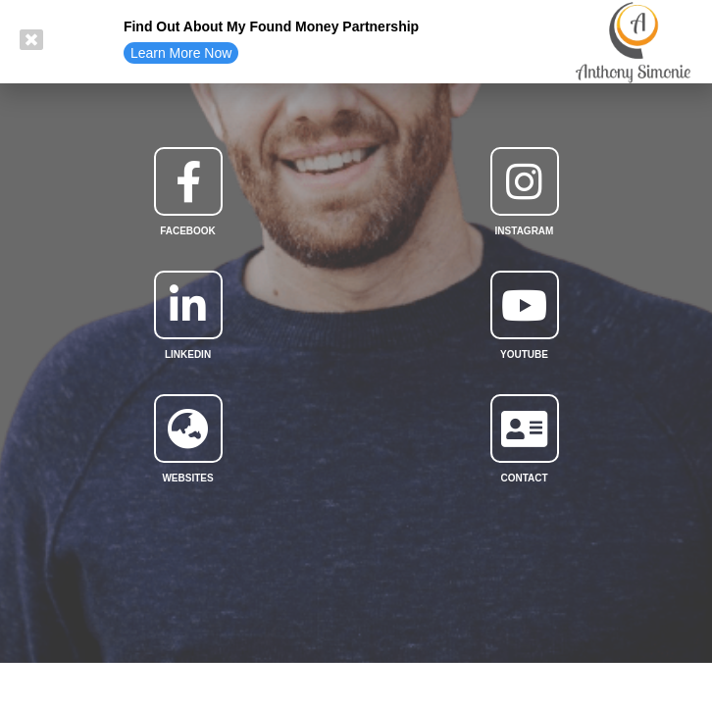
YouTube (524, 354)
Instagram (524, 231)
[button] (181, 53)
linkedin (188, 354)
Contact (523, 478)
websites (187, 478)
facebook (188, 231)
